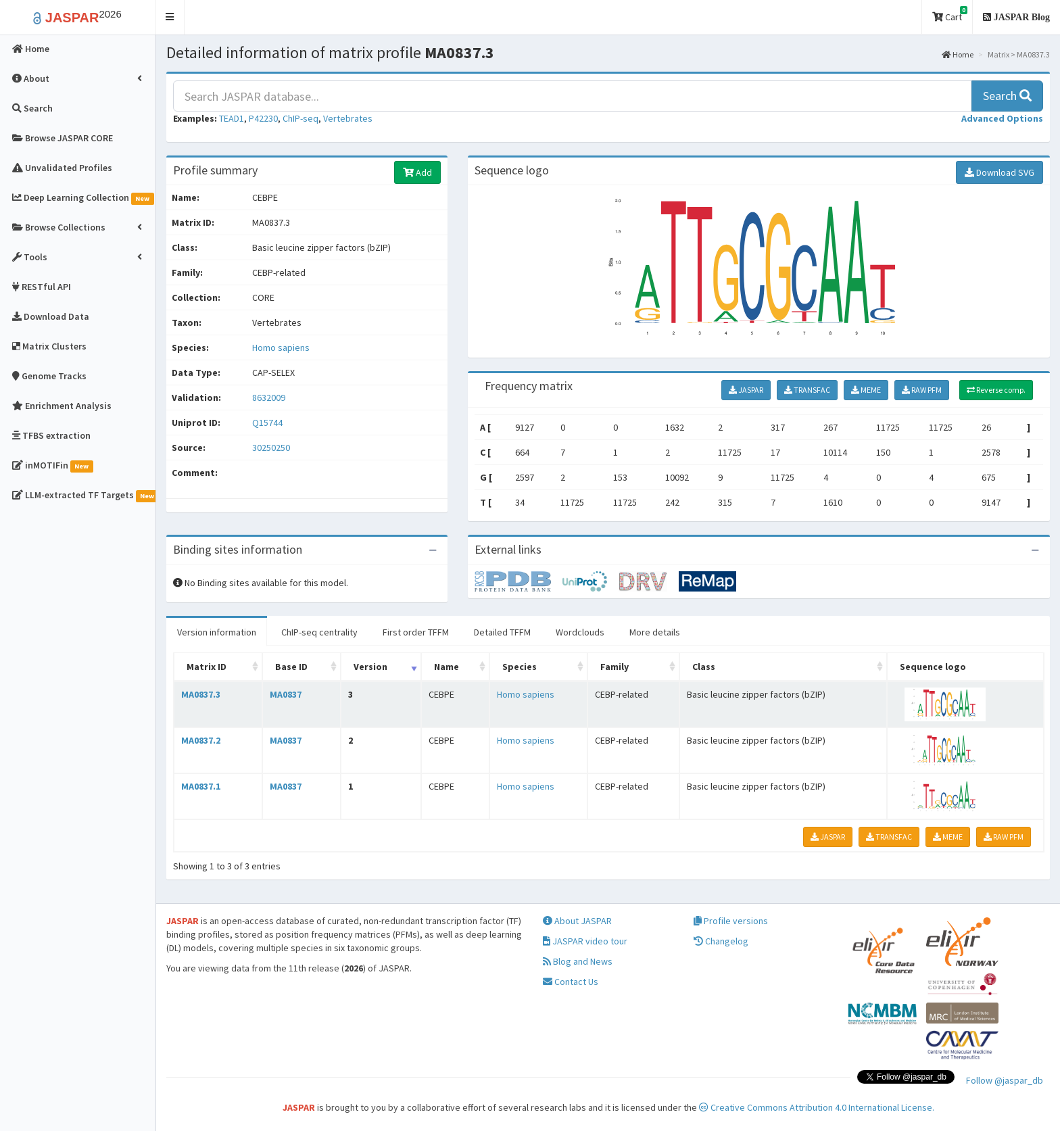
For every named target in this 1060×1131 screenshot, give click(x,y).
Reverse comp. (996, 390)
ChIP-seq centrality (319, 632)
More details (654, 632)
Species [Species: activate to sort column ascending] (519, 666)
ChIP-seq (300, 118)
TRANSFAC (807, 390)
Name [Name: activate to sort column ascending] (446, 666)
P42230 (263, 118)
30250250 (271, 447)
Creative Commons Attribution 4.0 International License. (816, 1107)
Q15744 (268, 422)
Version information (216, 632)
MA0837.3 (200, 694)
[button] (170, 17)
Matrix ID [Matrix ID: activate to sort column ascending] (206, 666)
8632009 (268, 397)
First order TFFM (416, 632)
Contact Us (570, 982)
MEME (866, 390)
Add (417, 172)
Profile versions (731, 921)
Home (957, 54)
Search (1007, 95)
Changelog (721, 941)
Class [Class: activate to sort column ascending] (703, 666)
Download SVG (999, 172)
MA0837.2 (200, 740)
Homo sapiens (281, 347)
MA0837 (286, 694)
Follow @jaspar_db (1004, 1080)
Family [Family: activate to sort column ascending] (614, 666)
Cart (949, 14)
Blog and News (577, 961)
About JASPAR (577, 921)
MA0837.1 (200, 786)
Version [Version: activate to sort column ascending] (370, 666)
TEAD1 (231, 118)
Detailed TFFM (502, 632)
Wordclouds (580, 632)
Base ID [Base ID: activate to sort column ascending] (291, 666)
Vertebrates (347, 118)
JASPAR (746, 390)
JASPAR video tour (585, 941)
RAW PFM (922, 390)
